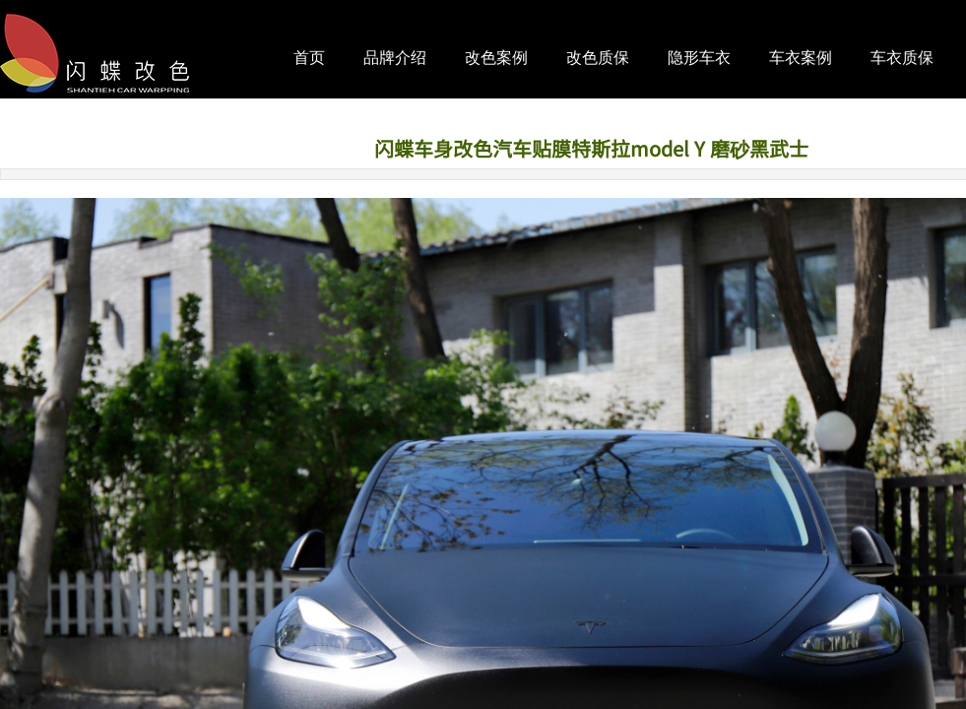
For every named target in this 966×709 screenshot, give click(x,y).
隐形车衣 (699, 57)
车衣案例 (800, 57)
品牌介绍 (394, 57)
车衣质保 (902, 57)
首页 (309, 57)
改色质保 (597, 57)
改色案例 (496, 57)
